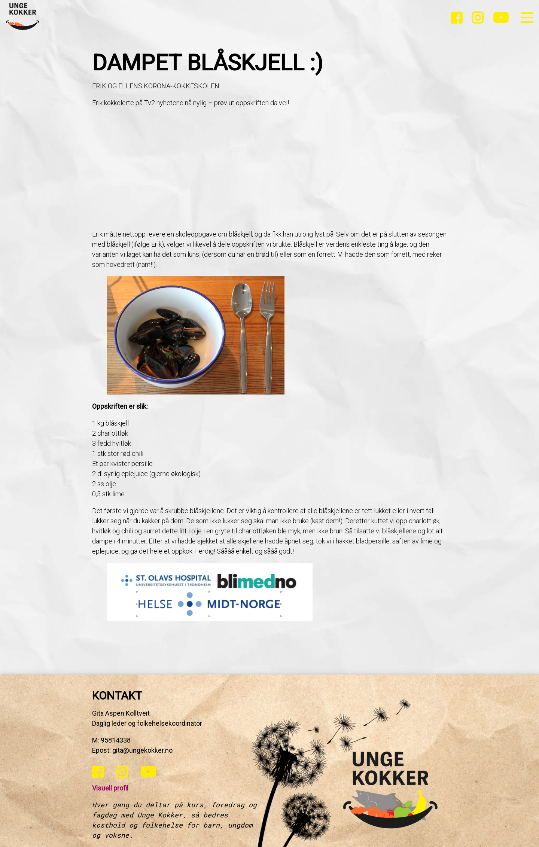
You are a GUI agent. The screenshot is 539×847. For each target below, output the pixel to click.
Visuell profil (110, 788)
